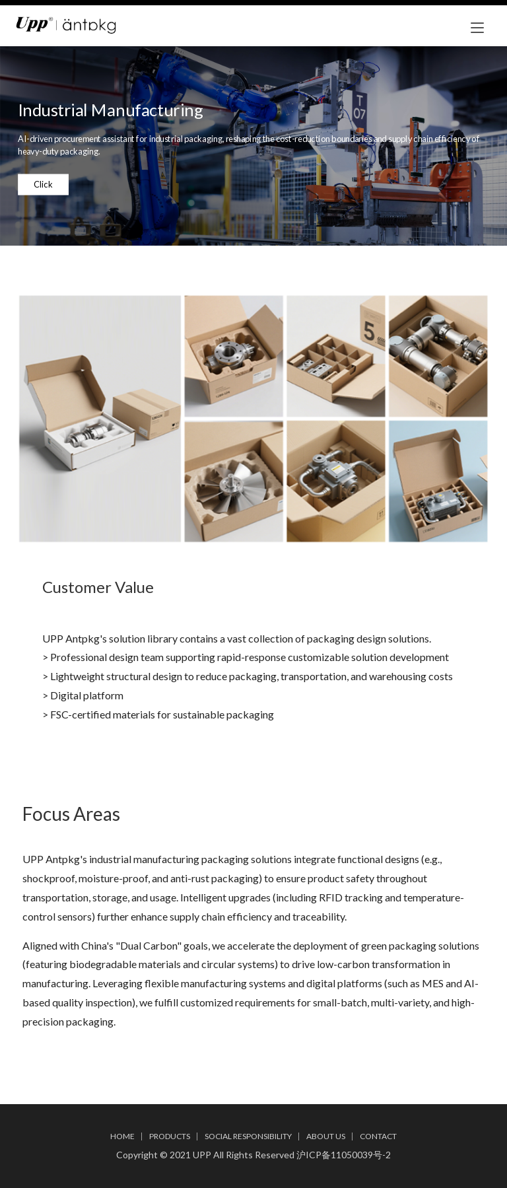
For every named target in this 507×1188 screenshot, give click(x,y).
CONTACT (378, 1136)
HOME (122, 1136)
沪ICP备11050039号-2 (343, 1154)
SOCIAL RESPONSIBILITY (248, 1136)
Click (43, 184)
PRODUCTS (169, 1136)
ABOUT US (325, 1136)
